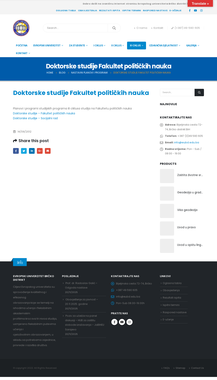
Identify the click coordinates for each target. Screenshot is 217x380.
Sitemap (180, 370)
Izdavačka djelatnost (163, 45)
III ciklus (135, 45)
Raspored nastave (155, 10)
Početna (21, 45)
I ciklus (98, 45)
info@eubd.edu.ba (187, 144)
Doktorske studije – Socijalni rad (35, 118)
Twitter (24, 151)
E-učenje (175, 10)
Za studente (77, 45)
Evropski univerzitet (47, 45)
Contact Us (197, 370)
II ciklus (116, 45)
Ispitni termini (131, 10)
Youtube (122, 326)
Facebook (16, 151)
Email (49, 151)
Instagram (129, 326)
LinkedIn (32, 151)
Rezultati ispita (109, 10)
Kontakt (157, 28)
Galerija (191, 45)
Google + (41, 151)
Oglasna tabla (66, 10)
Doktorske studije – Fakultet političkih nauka (44, 113)
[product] (167, 178)
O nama (140, 28)
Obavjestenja (87, 10)
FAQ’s (166, 370)
